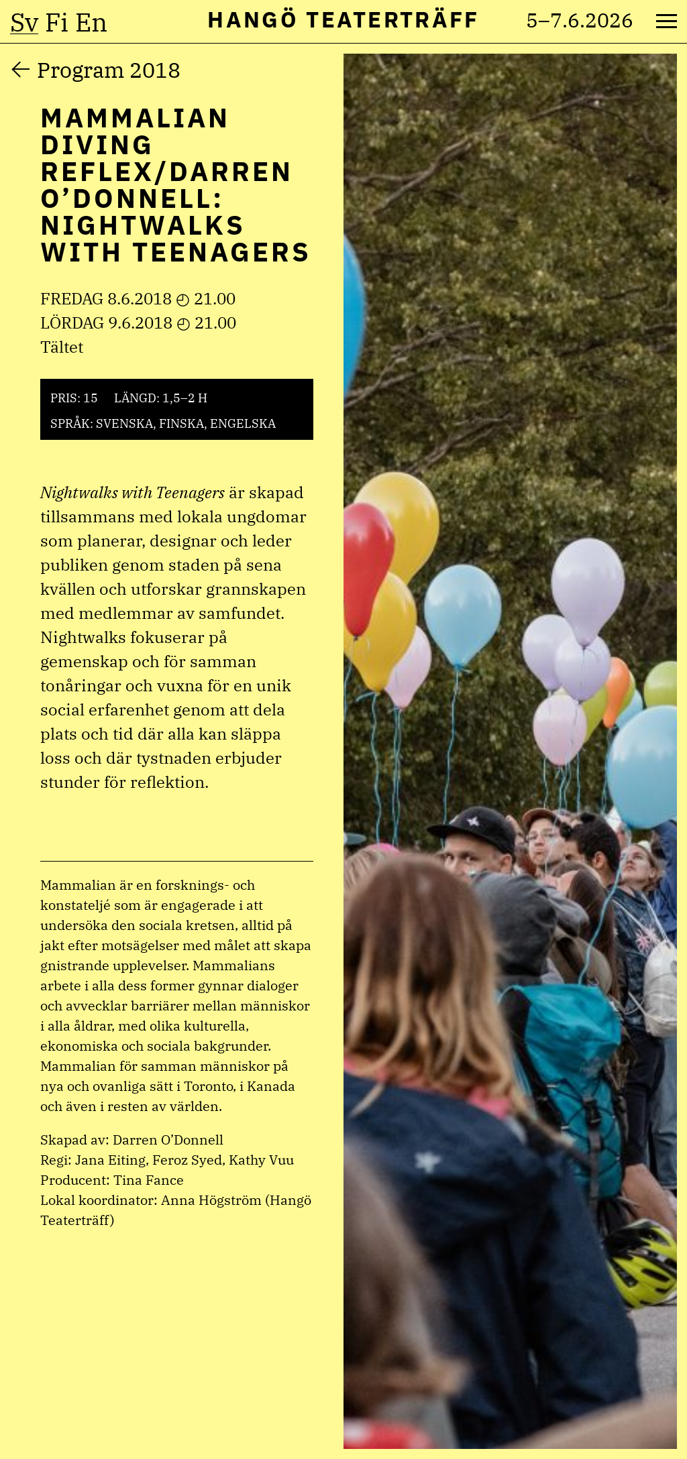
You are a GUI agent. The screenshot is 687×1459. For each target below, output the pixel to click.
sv (24, 22)
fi (56, 22)
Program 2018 (108, 70)
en (91, 22)
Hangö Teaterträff (343, 19)
